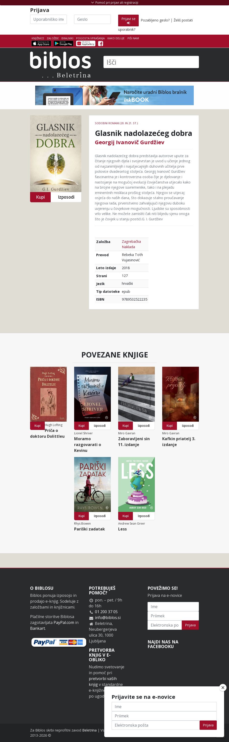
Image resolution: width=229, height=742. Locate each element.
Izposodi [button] (66, 197)
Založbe (53, 38)
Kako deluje (116, 38)
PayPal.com (64, 622)
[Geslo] (92, 19)
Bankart (37, 628)
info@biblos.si (108, 617)
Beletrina (89, 730)
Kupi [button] (40, 197)
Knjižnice (38, 38)
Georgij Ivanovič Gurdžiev (129, 142)
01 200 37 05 (106, 611)
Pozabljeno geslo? (155, 20)
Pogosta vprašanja (90, 38)
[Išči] (151, 62)
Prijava (190, 625)
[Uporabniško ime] (48, 19)
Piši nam (133, 38)
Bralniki (67, 38)
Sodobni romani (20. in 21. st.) (116, 123)
